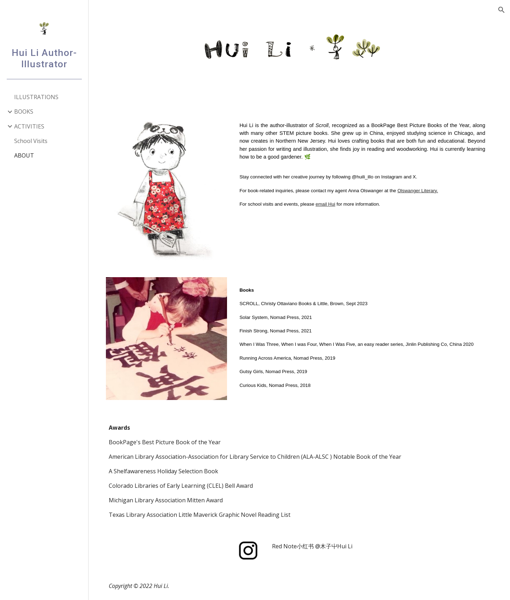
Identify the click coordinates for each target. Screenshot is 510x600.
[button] (501, 9)
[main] (363, 167)
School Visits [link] (30, 141)
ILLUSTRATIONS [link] (36, 97)
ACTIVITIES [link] (29, 126)
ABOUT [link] (24, 155)
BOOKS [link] (23, 111)
